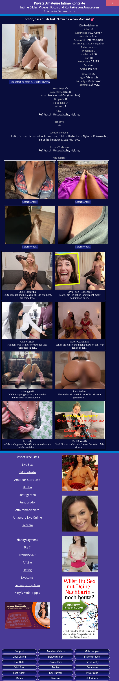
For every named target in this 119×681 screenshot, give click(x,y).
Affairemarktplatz (27, 510)
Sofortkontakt (30, 201)
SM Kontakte (27, 472)
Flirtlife (27, 487)
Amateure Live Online (27, 517)
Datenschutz (66, 11)
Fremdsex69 (27, 555)
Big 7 (27, 547)
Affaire (27, 562)
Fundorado (27, 502)
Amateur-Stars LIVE (27, 480)
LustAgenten (27, 495)
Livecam (27, 525)
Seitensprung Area (27, 585)
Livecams (27, 578)
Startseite (50, 11)
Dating (27, 570)
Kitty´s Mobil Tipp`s (27, 593)
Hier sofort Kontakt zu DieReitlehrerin (30, 81)
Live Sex (27, 465)
